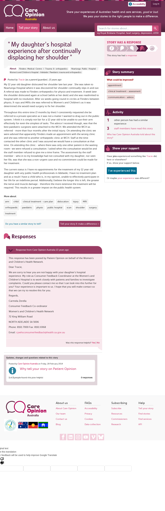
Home (10, 28)
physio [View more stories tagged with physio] (39, 207)
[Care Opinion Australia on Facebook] (63, 437)
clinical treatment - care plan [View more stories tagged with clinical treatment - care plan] (38, 201)
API (140, 424)
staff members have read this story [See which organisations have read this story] (133, 128)
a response (131, 55)
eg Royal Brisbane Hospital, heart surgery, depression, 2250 (128, 33)
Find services (144, 419)
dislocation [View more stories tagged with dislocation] (63, 201)
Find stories (144, 414)
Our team (61, 414)
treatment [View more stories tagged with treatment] (10, 213)
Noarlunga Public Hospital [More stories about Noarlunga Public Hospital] (83, 69)
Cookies (89, 419)
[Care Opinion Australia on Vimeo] (93, 437)
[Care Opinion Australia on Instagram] (78, 437)
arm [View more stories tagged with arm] (7, 201)
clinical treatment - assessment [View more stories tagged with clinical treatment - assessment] (124, 91)
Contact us (61, 419)
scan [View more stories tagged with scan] (69, 207)
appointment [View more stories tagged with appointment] (114, 85)
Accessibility (91, 408)
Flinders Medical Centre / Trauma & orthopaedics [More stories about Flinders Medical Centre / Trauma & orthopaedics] (43, 69)
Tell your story (28, 28)
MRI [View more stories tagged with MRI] (85, 201)
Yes (93, 342)
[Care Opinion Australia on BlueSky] (101, 437)
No (98, 342)
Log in (156, 4)
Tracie (149, 156)
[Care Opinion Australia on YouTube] (85, 437)
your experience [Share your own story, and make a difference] (126, 178)
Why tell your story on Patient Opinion (48, 369)
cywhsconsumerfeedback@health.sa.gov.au (40, 332)
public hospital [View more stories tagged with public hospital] (54, 207)
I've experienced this (122, 170)
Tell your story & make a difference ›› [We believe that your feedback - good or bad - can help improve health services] (79, 224)
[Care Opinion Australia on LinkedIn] (70, 437)
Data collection (93, 424)
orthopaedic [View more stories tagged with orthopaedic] (11, 207)
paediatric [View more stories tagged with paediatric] (27, 207)
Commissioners (119, 419)
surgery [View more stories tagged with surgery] (93, 207)
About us (49, 28)
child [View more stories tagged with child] (16, 201)
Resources (116, 414)
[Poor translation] (2, 461)
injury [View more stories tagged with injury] (75, 201)
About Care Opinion (66, 408)
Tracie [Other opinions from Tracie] (21, 79)
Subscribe (116, 408)
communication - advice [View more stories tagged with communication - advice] (121, 97)
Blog (58, 424)
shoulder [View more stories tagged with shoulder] (80, 207)
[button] (137, 4)
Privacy (88, 414)
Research (116, 424)
